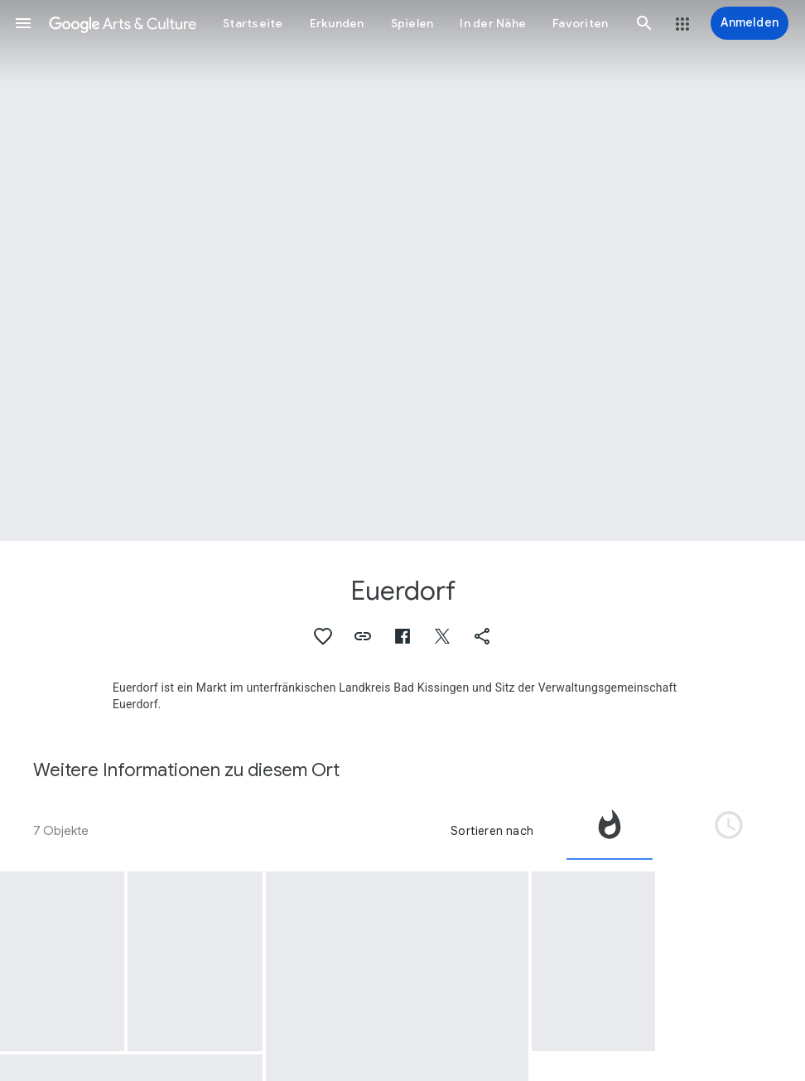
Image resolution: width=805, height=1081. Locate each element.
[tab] (609, 831)
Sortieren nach (492, 830)
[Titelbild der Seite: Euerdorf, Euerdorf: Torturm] (402, 270)
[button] (23, 23)
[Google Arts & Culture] (122, 23)
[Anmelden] (749, 23)
